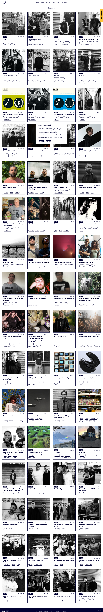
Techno (31, 80)
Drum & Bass (7, 346)
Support (41, 141)
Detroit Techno (59, 80)
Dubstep (67, 117)
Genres (48, 2)
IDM (39, 346)
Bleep (5, 44)
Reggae (6, 156)
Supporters (64, 2)
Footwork (57, 44)
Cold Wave (83, 601)
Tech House (19, 264)
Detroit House (58, 192)
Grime (61, 153)
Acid (88, 117)
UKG (10, 44)
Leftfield (66, 41)
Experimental (7, 119)
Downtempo (32, 119)
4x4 (18, 564)
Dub (11, 156)
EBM (92, 598)
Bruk (61, 41)
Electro (41, 44)
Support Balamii (101, 15)
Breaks (82, 83)
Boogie (42, 117)
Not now (48, 141)
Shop (58, 2)
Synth (71, 153)
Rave (40, 156)
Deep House (7, 564)
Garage (17, 153)
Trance (97, 346)
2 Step (66, 153)
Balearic (31, 117)
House (81, 41)
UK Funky (92, 80)
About (53, 2)
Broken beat (58, 305)
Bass (14, 44)
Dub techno (93, 41)
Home (37, 2)
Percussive (32, 83)
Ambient (82, 44)
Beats (81, 267)
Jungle (16, 117)
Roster (42, 2)
